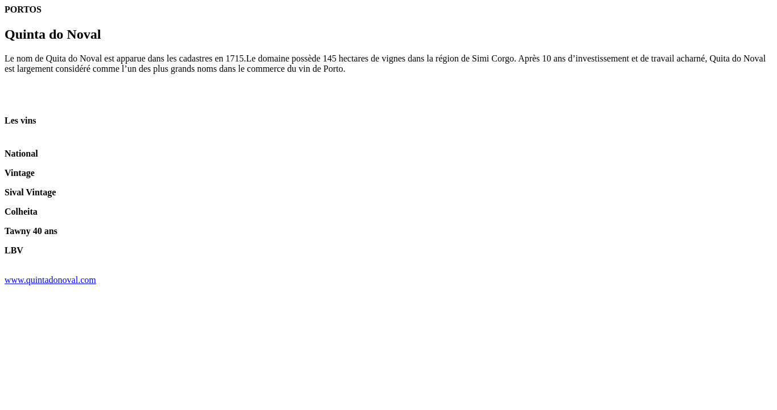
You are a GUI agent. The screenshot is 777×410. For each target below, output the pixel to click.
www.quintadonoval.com (50, 280)
